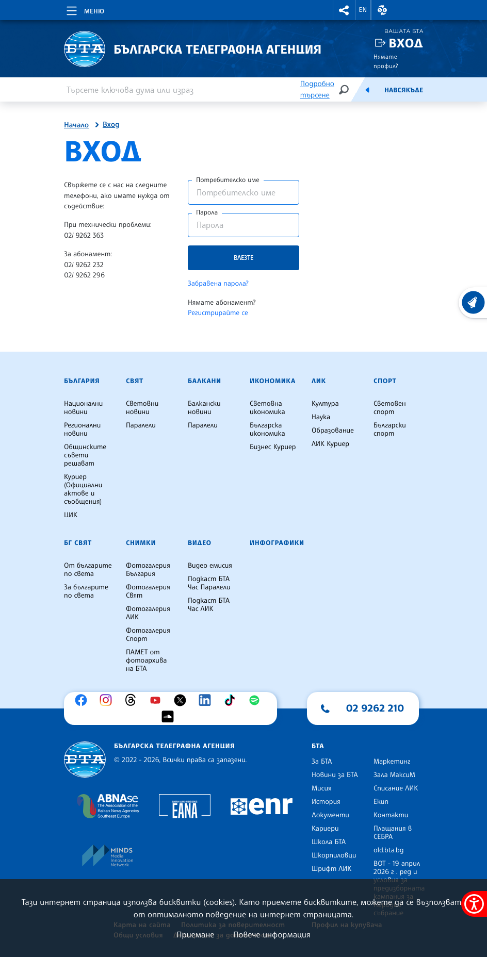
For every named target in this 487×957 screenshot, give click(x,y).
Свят (134, 381)
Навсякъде (403, 90)
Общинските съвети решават (85, 455)
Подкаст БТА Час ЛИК (209, 605)
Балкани (204, 381)
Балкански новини (204, 408)
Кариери (325, 828)
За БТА (322, 761)
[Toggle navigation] (84, 9)
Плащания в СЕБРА (393, 832)
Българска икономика (267, 429)
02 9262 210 (375, 708)
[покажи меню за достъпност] (474, 904)
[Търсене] (343, 89)
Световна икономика (267, 408)
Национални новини (83, 408)
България (82, 381)
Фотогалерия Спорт (148, 634)
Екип (381, 802)
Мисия (322, 788)
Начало (76, 125)
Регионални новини (82, 429)
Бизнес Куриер (273, 447)
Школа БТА (329, 842)
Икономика (273, 381)
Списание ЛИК (396, 788)
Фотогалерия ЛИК (148, 613)
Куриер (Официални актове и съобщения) (83, 489)
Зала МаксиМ (394, 775)
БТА (318, 746)
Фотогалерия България (148, 570)
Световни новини (142, 408)
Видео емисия (210, 566)
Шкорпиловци (334, 855)
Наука (321, 417)
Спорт (385, 381)
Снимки (141, 543)
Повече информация (272, 934)
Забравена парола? (218, 283)
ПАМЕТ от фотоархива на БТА (146, 660)
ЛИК (319, 381)
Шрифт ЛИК (331, 869)
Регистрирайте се (218, 313)
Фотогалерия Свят (148, 591)
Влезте (243, 257)
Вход (405, 43)
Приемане (195, 934)
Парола (207, 212)
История (326, 802)
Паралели (141, 425)
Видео (200, 543)
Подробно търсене (317, 89)
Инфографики (277, 543)
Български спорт (390, 429)
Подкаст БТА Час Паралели (209, 583)
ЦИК (70, 515)
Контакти (391, 815)
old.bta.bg (389, 850)
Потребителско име (227, 180)
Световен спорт (390, 408)
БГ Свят (78, 543)
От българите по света (88, 570)
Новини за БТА (335, 775)
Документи (330, 815)
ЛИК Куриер (330, 444)
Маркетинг (392, 761)
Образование (333, 430)
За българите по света (86, 591)
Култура (325, 404)
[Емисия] (367, 89)
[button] (344, 10)
